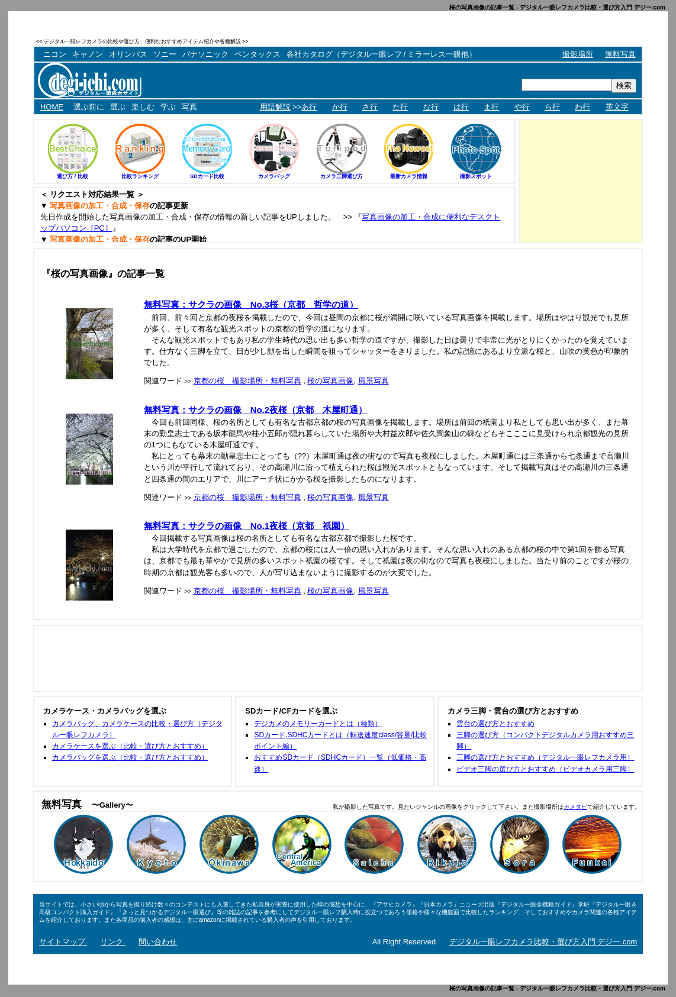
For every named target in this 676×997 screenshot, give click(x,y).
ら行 (552, 106)
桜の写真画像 (330, 380)
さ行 (370, 106)
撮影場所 (577, 54)
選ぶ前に (88, 106)
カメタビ (575, 807)
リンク (112, 941)
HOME (51, 106)
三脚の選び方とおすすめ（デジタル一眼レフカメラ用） (545, 757)
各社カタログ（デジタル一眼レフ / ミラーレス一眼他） (382, 54)
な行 (431, 106)
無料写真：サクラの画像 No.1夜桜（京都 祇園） (247, 526)
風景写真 (373, 380)
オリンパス (128, 54)
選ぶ (117, 106)
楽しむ (142, 106)
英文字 (617, 106)
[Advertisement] (504, 41)
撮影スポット (476, 176)
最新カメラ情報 (408, 176)
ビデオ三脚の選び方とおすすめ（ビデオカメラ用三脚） (545, 769)
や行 (522, 106)
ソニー (164, 54)
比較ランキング (140, 176)
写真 (189, 106)
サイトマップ (63, 941)
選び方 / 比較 (72, 176)
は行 (461, 106)
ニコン (54, 54)
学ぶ (168, 106)
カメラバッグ (274, 176)
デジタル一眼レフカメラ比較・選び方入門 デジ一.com (543, 941)
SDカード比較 (207, 176)
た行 (400, 106)
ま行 (491, 106)
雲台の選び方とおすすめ (495, 723)
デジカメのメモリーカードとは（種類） (318, 723)
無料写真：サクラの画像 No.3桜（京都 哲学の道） (251, 304)
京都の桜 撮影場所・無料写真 (247, 380)
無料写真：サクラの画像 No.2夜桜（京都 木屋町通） (256, 410)
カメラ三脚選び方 (341, 176)
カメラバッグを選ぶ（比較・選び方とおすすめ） (130, 757)
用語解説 (275, 106)
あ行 (309, 106)
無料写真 (620, 54)
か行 (339, 106)
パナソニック (205, 54)
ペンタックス (257, 54)
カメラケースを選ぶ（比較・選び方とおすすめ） (130, 746)
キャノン (87, 54)
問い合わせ (158, 941)
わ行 (582, 106)
